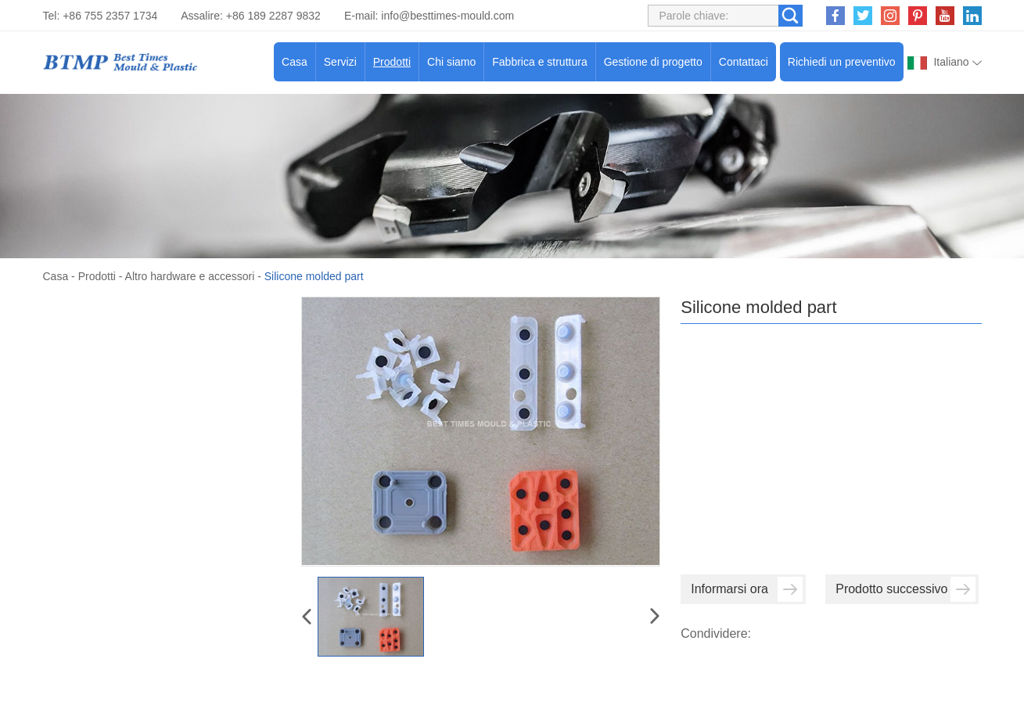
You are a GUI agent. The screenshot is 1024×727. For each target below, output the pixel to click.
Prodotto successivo (905, 589)
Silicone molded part (314, 276)
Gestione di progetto (653, 62)
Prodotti (392, 62)
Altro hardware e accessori (190, 276)
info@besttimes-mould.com (447, 15)
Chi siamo (451, 62)
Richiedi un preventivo (842, 62)
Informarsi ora (747, 589)
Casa (294, 62)
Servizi (340, 62)
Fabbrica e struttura (539, 62)
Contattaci (743, 62)
